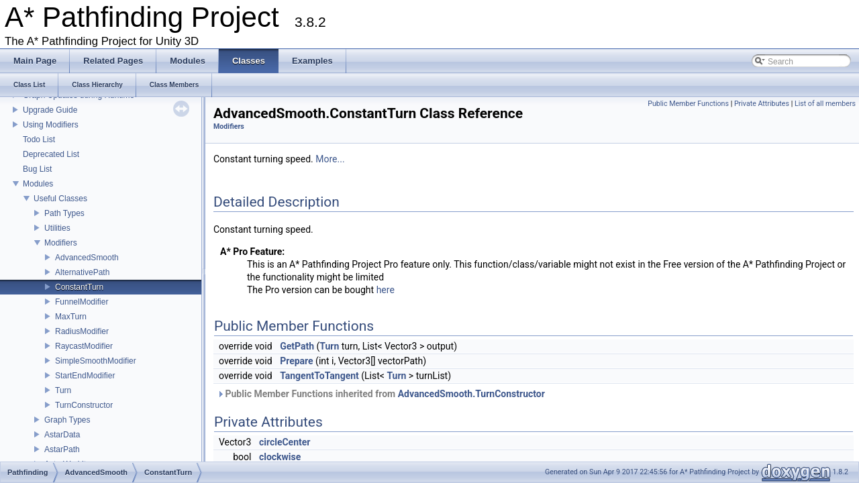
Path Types (64, 213)
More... (329, 159)
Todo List (39, 139)
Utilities (57, 228)
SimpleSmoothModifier (95, 361)
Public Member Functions (688, 103)
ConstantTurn (79, 287)
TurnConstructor (84, 405)
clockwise (280, 456)
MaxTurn (71, 316)
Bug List (37, 169)
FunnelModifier (81, 302)
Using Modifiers (51, 124)
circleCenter (285, 442)
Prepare (296, 361)
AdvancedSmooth (87, 257)
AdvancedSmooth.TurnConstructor (471, 393)
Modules (38, 184)
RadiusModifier (82, 331)
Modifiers (60, 243)
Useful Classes (60, 198)
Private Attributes (761, 103)
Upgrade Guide (50, 110)
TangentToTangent (319, 375)
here (385, 289)
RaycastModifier (84, 346)
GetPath (297, 346)
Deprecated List (51, 154)
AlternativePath (82, 272)
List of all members (825, 103)
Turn (63, 390)
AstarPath (62, 449)
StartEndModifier (85, 375)
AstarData (62, 434)
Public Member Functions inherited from (381, 393)
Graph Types (67, 420)
